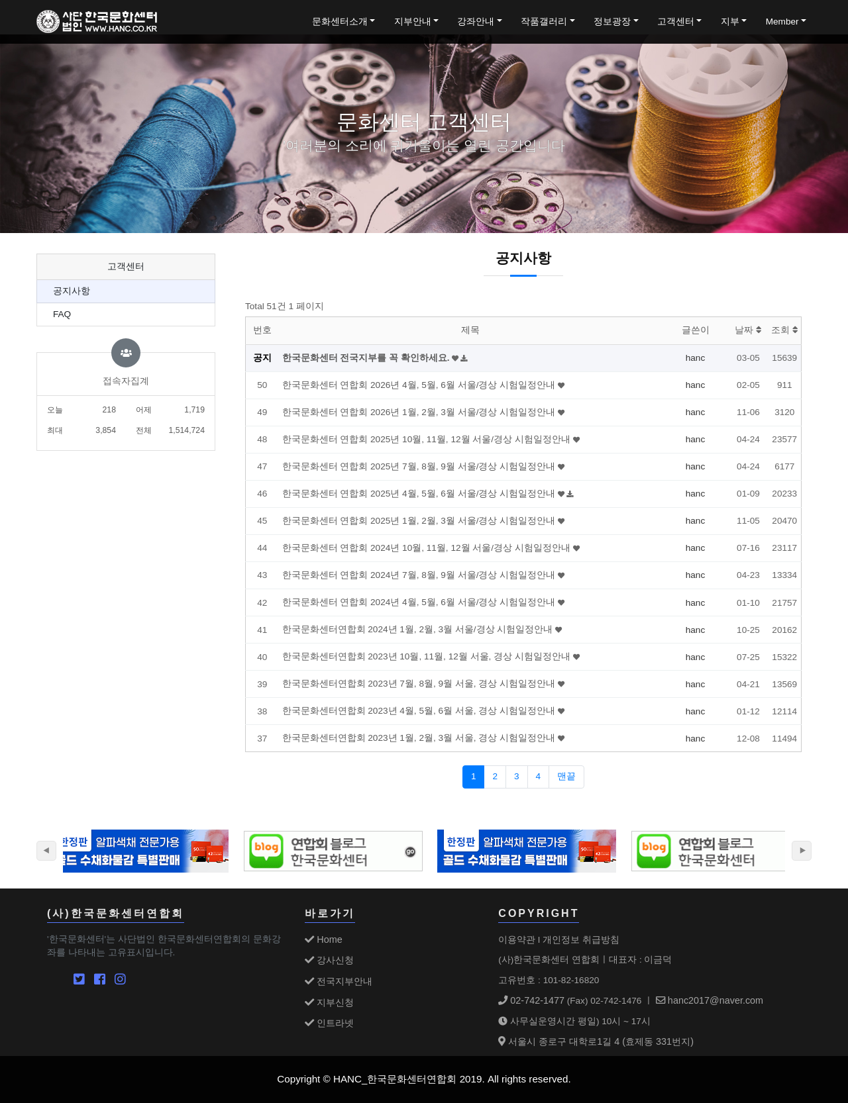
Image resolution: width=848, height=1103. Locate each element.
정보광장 (612, 21)
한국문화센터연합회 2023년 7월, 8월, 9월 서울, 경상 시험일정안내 (420, 684)
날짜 (748, 330)
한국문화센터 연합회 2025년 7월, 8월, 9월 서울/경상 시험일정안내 (420, 466)
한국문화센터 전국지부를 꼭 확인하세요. (367, 358)
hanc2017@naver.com (709, 1000)
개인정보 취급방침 (581, 939)
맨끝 (566, 776)
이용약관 (516, 939)
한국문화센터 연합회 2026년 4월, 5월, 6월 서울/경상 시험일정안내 (420, 385)
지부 (730, 21)
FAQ (62, 314)
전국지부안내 (338, 981)
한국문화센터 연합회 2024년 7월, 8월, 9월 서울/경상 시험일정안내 (420, 575)
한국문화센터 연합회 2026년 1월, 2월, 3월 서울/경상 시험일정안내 (420, 412)
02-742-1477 (531, 1000)
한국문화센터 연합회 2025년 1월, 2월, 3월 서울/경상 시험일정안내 (420, 521)
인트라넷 (329, 1023)
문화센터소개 (340, 21)
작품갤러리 (544, 21)
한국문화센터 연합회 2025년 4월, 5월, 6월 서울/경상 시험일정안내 (420, 494)
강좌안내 (475, 21)
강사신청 (329, 960)
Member (782, 21)
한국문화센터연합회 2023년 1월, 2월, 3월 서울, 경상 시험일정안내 (420, 738)
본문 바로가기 (0, 0)
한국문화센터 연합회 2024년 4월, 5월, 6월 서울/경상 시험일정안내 (420, 602)
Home (323, 939)
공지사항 (71, 291)
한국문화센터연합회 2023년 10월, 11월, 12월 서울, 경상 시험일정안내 (427, 656)
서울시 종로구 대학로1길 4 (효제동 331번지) (596, 1041)
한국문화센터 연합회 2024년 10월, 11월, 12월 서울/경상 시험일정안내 (427, 548)
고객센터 (675, 21)
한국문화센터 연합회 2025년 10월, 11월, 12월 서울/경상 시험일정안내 (427, 439)
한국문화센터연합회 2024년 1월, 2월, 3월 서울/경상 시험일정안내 (419, 629)
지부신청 (329, 1002)
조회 (784, 330)
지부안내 (412, 21)
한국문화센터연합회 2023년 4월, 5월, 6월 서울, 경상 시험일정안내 (420, 711)
